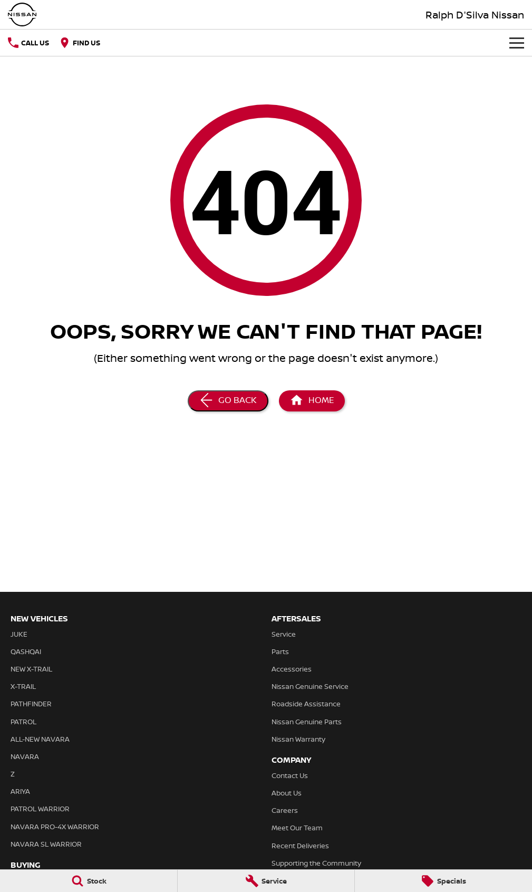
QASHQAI (26, 651)
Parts (280, 651)
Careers (285, 810)
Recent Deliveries (300, 845)
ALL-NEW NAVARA (40, 739)
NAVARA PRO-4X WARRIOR (55, 826)
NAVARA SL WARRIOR (46, 844)
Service (284, 634)
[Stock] (88, 881)
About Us (287, 793)
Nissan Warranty (298, 739)
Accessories (292, 669)
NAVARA (25, 756)
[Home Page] (22, 14)
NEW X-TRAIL (31, 669)
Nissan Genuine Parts (307, 721)
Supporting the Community (316, 863)
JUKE (19, 634)
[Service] (266, 881)
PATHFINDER (31, 703)
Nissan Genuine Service (310, 686)
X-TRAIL (23, 686)
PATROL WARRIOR (40, 808)
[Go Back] (228, 400)
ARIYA (20, 791)
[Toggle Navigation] (516, 43)
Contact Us (290, 775)
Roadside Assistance (306, 703)
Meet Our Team (297, 827)
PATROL (23, 721)
